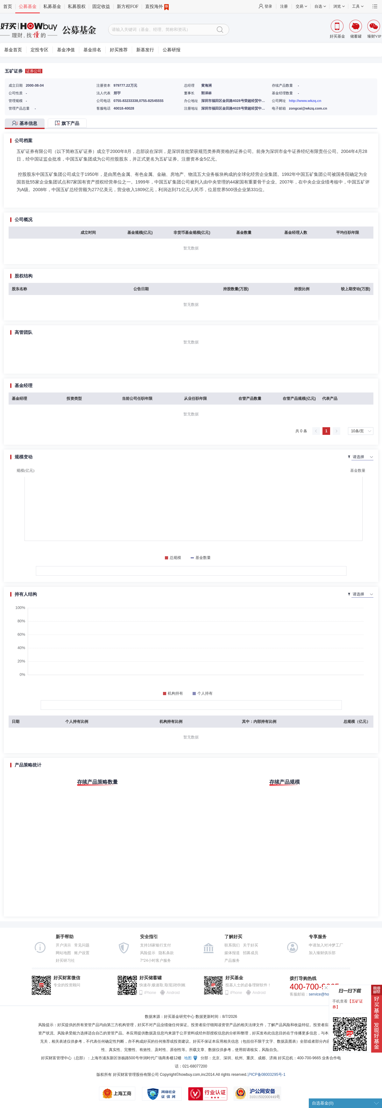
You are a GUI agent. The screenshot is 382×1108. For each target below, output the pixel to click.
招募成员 (250, 953)
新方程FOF (127, 6)
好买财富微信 (66, 977)
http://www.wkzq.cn (305, 101)
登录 (268, 6)
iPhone (150, 992)
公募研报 (171, 49)
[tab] (26, 124)
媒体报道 (232, 953)
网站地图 (63, 953)
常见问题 (81, 945)
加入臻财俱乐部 (322, 953)
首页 (7, 6)
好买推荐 (119, 49)
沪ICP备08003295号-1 (266, 1074)
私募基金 (52, 6)
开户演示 (63, 945)
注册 (284, 6)
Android (172, 992)
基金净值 (66, 49)
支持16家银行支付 (155, 945)
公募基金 (28, 6)
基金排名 (92, 49)
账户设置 (81, 953)
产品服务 (232, 960)
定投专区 (39, 49)
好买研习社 (65, 960)
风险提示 (147, 953)
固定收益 (101, 6)
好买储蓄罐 (150, 977)
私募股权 (77, 6)
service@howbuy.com (327, 994)
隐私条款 (166, 953)
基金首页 (13, 49)
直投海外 (157, 6)
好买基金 (234, 977)
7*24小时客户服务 (155, 960)
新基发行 (145, 49)
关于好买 (250, 945)
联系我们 (232, 945)
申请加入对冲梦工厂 (326, 945)
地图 (188, 1058)
